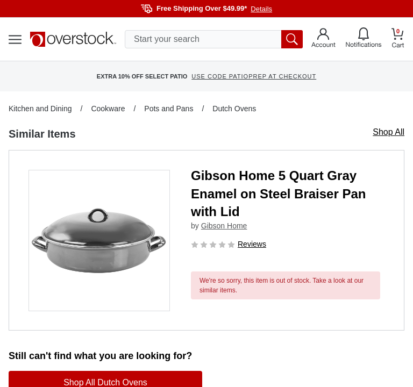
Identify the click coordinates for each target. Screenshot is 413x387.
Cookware (108, 108)
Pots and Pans (168, 108)
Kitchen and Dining (40, 108)
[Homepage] (73, 39)
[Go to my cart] (397, 39)
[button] (99, 240)
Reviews (252, 244)
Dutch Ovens (234, 108)
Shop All (388, 132)
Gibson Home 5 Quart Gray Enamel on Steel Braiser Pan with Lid (278, 193)
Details (261, 9)
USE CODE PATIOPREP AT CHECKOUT (253, 76)
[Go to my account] (323, 39)
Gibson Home (224, 225)
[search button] (292, 39)
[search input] (214, 39)
